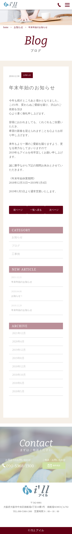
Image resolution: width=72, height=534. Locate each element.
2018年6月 (18, 385)
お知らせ (18, 27)
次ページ (54, 210)
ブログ (16, 248)
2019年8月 (18, 360)
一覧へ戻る (36, 210)
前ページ (18, 210)
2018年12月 (19, 368)
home (5, 27)
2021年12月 (19, 335)
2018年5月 (18, 393)
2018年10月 (19, 377)
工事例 (16, 256)
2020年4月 (18, 343)
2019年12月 (19, 352)
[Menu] (67, 4)
